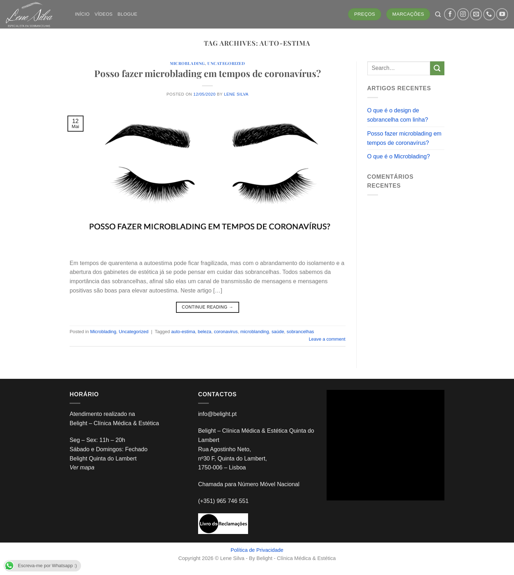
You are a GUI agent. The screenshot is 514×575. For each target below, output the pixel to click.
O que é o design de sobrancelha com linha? (397, 115)
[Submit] (437, 68)
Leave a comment (327, 339)
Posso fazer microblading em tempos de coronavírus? (207, 73)
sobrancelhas (300, 331)
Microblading (187, 63)
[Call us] (489, 14)
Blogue (127, 14)
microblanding (254, 331)
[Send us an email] (476, 14)
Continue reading (207, 307)
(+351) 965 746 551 (224, 501)
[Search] (438, 14)
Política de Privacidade (257, 550)
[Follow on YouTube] (502, 14)
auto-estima (183, 331)
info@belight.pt (217, 414)
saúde (278, 331)
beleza (204, 331)
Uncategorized (226, 63)
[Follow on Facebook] (450, 14)
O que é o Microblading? (398, 156)
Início (82, 14)
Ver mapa (82, 467)
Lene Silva (236, 94)
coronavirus (226, 331)
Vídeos (103, 14)
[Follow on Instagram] (463, 14)
